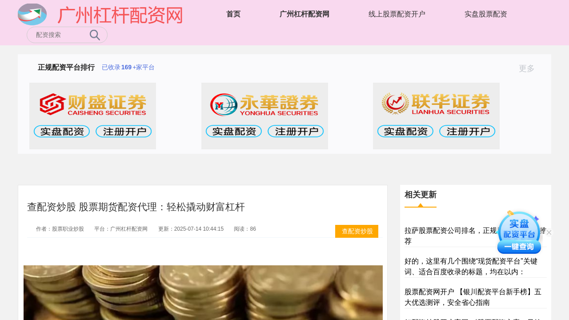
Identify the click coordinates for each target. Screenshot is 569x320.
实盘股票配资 (486, 14)
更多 (530, 68)
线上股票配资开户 (397, 14)
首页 (233, 14)
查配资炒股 (357, 231)
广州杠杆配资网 (304, 14)
